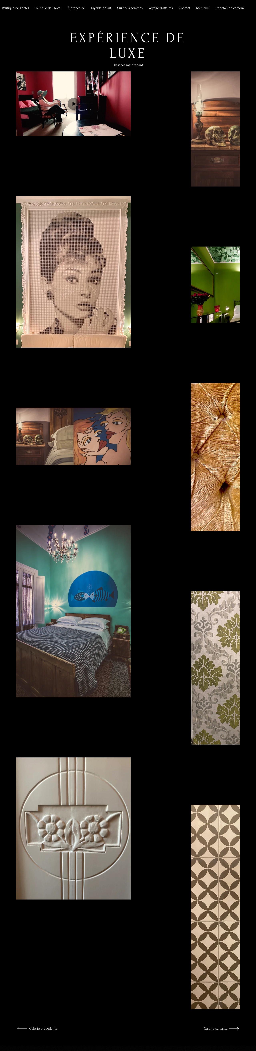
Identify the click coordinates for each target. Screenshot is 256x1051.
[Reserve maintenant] (151, 70)
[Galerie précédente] (42, 1029)
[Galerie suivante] (214, 1029)
